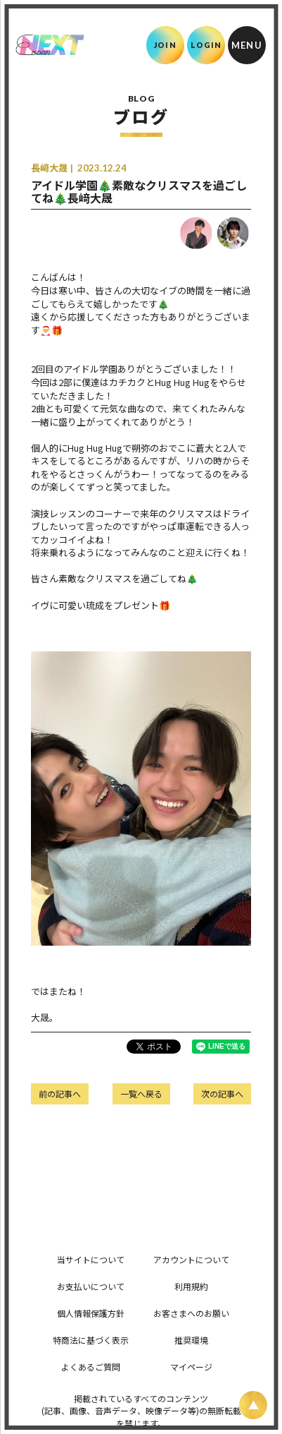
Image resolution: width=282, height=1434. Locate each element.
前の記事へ (60, 1093)
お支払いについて (90, 1286)
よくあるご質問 (90, 1367)
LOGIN (206, 44)
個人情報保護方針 (90, 1313)
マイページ (191, 1367)
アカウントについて (191, 1259)
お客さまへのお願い (191, 1313)
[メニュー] (247, 45)
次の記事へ (222, 1093)
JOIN (165, 44)
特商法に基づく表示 (91, 1340)
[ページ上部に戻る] (253, 1405)
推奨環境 (191, 1340)
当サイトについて (90, 1259)
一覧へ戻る (141, 1093)
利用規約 (191, 1286)
